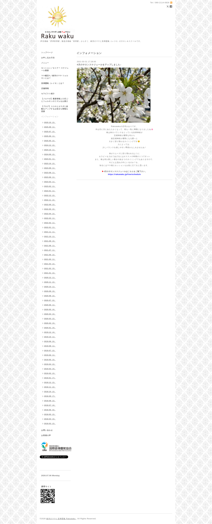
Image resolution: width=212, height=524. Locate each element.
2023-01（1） (50, 191)
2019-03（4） (50, 369)
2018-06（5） (50, 410)
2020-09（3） (50, 291)
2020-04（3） (50, 314)
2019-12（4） (50, 332)
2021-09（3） (50, 241)
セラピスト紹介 (48, 94)
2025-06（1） (50, 136)
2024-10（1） (50, 150)
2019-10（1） (50, 337)
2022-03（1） (50, 218)
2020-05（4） (50, 309)
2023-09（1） (50, 168)
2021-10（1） (50, 236)
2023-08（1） (50, 172)
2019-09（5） (50, 341)
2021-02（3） (50, 268)
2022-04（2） (50, 214)
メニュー (45, 63)
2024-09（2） (50, 154)
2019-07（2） (50, 350)
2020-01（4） (50, 328)
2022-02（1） (50, 223)
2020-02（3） (50, 323)
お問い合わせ (47, 430)
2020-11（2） (50, 282)
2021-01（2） (50, 273)
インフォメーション (49, 117)
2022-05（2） (50, 209)
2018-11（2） (50, 387)
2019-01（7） (50, 378)
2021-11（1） (50, 232)
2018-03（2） (50, 423)
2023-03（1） (50, 182)
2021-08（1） (50, 245)
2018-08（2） (50, 401)
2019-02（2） (50, 373)
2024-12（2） (50, 145)
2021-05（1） (50, 259)
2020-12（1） (50, 277)
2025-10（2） (50, 122)
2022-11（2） (50, 200)
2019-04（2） (50, 364)
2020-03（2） (50, 318)
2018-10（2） (50, 391)
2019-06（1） (50, 355)
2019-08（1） (50, 346)
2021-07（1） (50, 250)
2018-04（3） (50, 419)
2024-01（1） (50, 159)
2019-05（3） (50, 360)
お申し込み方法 (48, 58)
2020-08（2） (50, 296)
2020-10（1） (50, 287)
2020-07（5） (50, 300)
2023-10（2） (50, 163)
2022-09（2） (50, 204)
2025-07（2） (50, 131)
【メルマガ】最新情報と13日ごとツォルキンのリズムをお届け (54, 100)
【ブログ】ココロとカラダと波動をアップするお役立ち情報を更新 (54, 108)
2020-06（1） (50, 305)
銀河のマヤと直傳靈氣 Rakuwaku (61, 519)
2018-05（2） (50, 414)
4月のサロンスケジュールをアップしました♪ (99, 64)
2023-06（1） (50, 177)
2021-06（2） (50, 255)
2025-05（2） (50, 141)
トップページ (47, 53)
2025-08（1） (50, 127)
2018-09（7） (50, 396)
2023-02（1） (50, 186)
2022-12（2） (50, 195)
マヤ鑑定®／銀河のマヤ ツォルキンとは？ (54, 77)
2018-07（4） (50, 405)
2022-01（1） (50, 227)
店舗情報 (45, 88)
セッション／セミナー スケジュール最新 (55, 69)
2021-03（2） (50, 264)
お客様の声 (46, 435)
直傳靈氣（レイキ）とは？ (52, 83)
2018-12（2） (50, 382)
